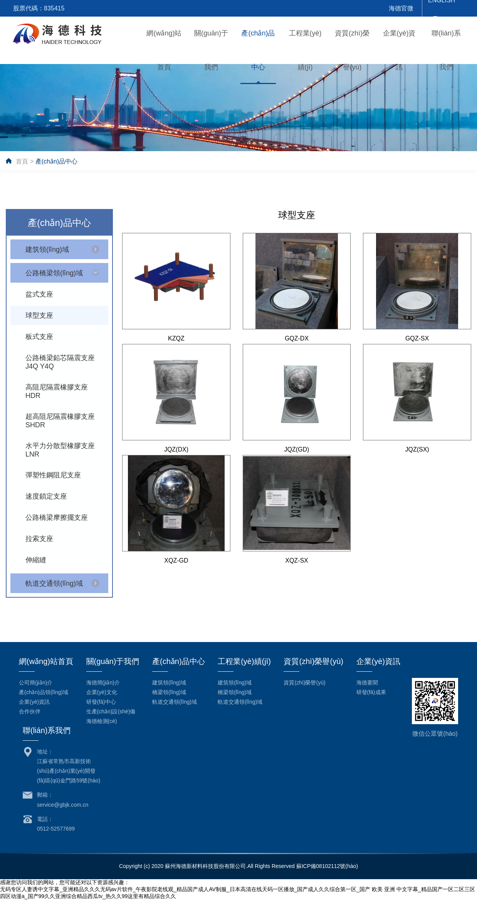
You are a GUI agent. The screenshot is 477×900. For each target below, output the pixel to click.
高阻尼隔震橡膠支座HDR (56, 391)
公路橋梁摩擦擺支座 (56, 517)
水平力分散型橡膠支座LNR (60, 450)
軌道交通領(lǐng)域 (54, 583)
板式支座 (39, 336)
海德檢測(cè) (101, 721)
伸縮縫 (35, 560)
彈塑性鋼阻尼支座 (53, 475)
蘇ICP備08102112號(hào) (327, 866)
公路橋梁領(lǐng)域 (54, 273)
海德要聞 (367, 682)
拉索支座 (39, 539)
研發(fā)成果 (371, 692)
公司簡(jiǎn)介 (35, 682)
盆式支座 (39, 294)
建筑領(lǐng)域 (47, 249)
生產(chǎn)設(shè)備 (111, 711)
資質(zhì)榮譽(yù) (304, 682)
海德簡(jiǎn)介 (103, 682)
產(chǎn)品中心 (56, 161)
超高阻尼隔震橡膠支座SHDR (60, 421)
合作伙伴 (29, 711)
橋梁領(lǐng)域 (169, 692)
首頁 (22, 161)
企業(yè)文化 (101, 692)
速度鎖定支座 (46, 496)
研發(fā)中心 (101, 702)
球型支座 (39, 315)
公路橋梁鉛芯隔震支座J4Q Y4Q (60, 362)
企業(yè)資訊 (34, 702)
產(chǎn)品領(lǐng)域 (43, 692)
